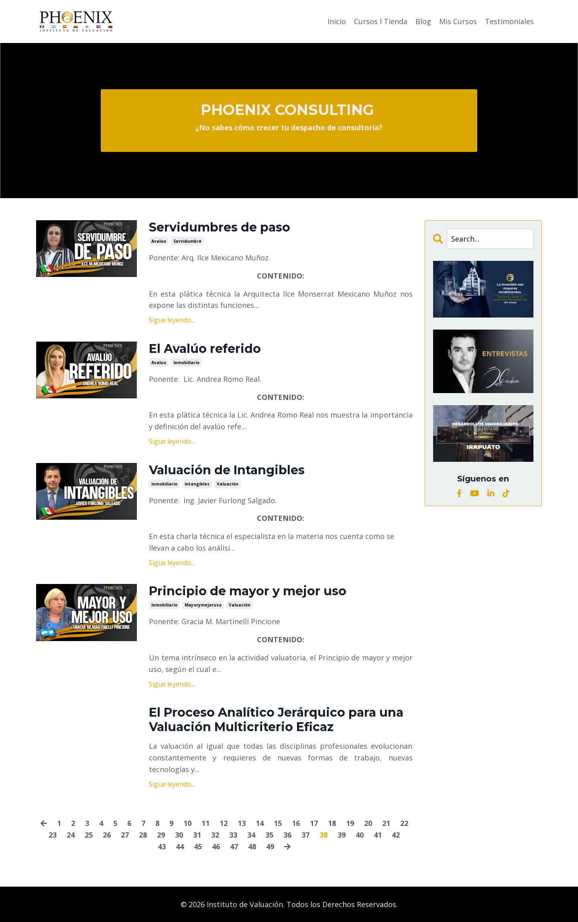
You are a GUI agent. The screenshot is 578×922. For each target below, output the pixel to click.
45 (198, 846)
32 (215, 835)
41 (378, 835)
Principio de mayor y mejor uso (247, 591)
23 (53, 835)
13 (242, 823)
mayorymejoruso (203, 605)
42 (396, 835)
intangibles (197, 484)
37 (305, 835)
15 (278, 823)
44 (180, 846)
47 (234, 846)
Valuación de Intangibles (227, 470)
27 (125, 835)
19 (350, 823)
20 (368, 823)
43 (162, 846)
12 (224, 823)
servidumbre (187, 241)
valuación (227, 484)
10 (187, 823)
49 (270, 846)
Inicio (337, 21)
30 (179, 835)
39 (342, 835)
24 (71, 835)
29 (161, 835)
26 (107, 835)
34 (251, 835)
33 (233, 835)
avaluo (158, 241)
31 (197, 835)
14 (260, 823)
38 (324, 835)
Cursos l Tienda (380, 21)
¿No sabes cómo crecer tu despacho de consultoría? (289, 127)
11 (205, 823)
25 (89, 835)
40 (360, 835)
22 (404, 823)
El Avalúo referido (205, 349)
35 (269, 835)
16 (296, 823)
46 (216, 846)
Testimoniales (509, 21)
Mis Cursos (458, 21)
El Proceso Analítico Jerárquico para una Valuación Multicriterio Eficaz (276, 719)
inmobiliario (186, 362)
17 (314, 823)
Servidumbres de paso (219, 227)
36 (287, 835)
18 (332, 823)
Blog (423, 21)
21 (386, 823)
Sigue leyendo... (172, 320)
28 (143, 835)
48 (252, 846)
